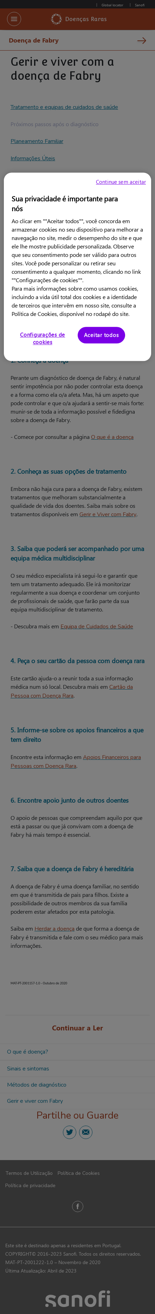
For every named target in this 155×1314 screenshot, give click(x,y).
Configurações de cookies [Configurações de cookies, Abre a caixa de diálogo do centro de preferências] (42, 338)
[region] (77, 267)
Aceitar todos (101, 334)
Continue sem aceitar (121, 181)
